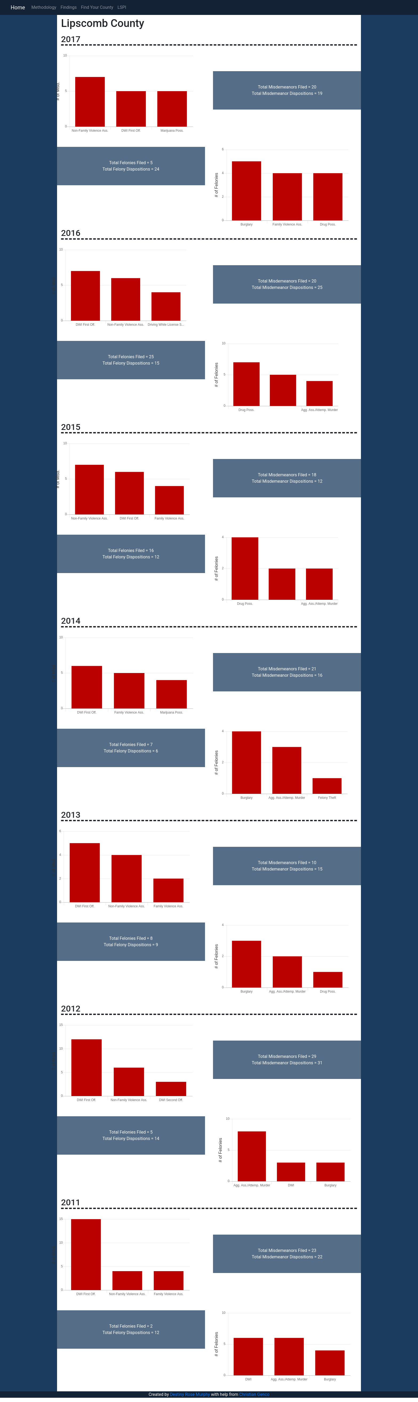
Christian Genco (254, 1394)
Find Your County (97, 7)
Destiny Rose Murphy (190, 1394)
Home (18, 7)
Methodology (43, 7)
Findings (69, 7)
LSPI (122, 7)
